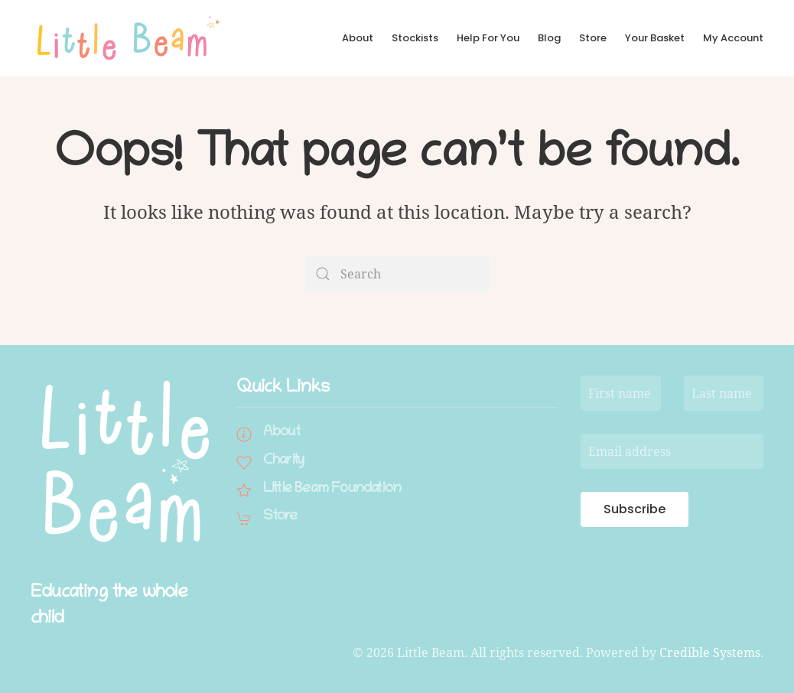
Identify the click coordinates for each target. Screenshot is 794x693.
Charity (283, 461)
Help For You (488, 38)
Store (593, 38)
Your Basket (655, 38)
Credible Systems (709, 652)
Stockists (415, 38)
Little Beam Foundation (332, 489)
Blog (549, 38)
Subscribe (634, 509)
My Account (733, 38)
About (357, 38)
